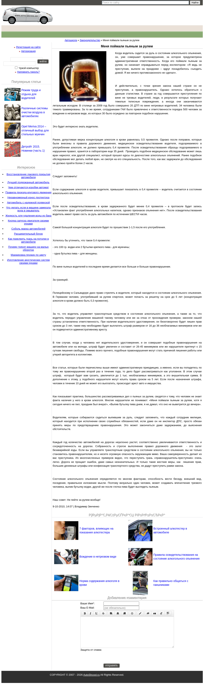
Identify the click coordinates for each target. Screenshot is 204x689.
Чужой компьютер (28, 68)
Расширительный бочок (28, 233)
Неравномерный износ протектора (28, 197)
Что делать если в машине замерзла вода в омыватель (28, 209)
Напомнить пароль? (28, 72)
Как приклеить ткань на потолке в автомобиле (28, 240)
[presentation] (134, 662)
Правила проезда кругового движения (28, 192)
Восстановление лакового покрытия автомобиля (28, 176)
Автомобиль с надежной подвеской (28, 202)
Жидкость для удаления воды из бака (28, 215)
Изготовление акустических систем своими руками (28, 261)
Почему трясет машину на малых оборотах (28, 248)
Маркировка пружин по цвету (28, 254)
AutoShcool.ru (91, 680)
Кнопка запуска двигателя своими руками (28, 222)
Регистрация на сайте (28, 47)
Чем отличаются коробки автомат (28, 187)
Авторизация (28, 51)
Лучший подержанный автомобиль (28, 182)
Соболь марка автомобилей (28, 228)
